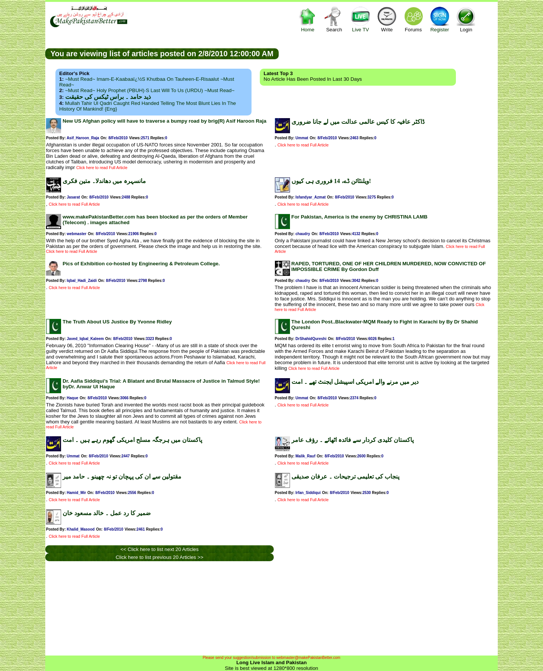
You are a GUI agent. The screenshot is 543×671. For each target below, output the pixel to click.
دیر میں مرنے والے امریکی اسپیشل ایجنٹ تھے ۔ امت (355, 382)
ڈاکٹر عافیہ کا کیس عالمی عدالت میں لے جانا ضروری (358, 122)
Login (466, 19)
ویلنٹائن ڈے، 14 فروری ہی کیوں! (331, 181)
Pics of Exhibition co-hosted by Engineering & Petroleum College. (141, 263)
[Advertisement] (388, 53)
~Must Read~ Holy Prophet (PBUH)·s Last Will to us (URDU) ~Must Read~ (150, 90)
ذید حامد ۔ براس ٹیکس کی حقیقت (108, 97)
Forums (413, 19)
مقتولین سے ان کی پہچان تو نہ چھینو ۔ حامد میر (122, 476)
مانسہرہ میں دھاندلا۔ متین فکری (104, 181)
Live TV (360, 19)
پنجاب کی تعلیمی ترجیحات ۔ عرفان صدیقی (345, 476)
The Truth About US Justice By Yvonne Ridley (117, 322)
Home (307, 19)
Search (334, 19)
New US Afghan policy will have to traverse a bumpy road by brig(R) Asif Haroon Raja (164, 121)
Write (386, 19)
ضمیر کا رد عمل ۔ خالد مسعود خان (107, 513)
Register (439, 19)
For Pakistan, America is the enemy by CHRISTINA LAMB (359, 217)
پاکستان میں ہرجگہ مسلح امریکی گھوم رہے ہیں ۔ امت (132, 440)
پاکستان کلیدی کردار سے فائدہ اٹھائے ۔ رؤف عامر (352, 440)
